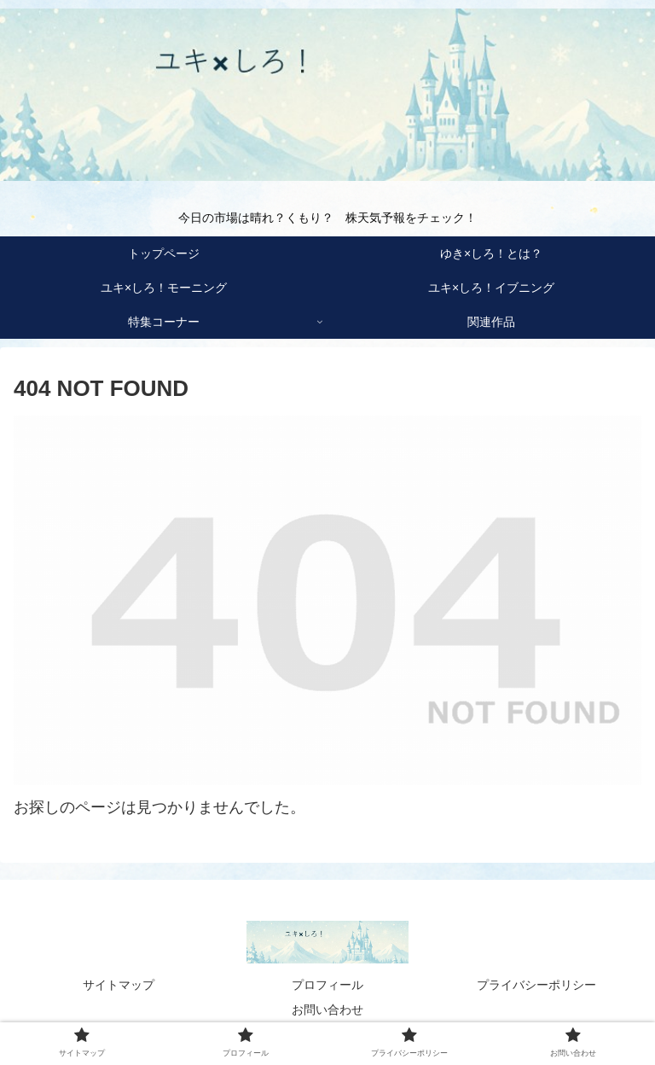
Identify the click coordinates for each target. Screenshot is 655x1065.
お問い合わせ (327, 1009)
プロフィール (327, 985)
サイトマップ (118, 985)
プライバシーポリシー (536, 985)
